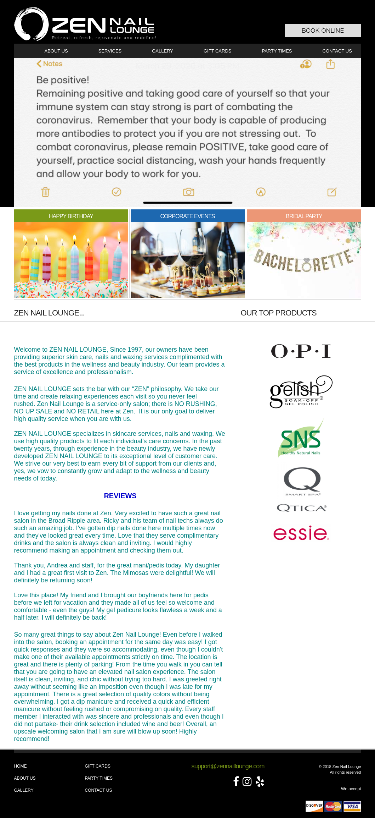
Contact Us (337, 51)
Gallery (162, 51)
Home (20, 766)
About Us (56, 51)
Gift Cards (218, 51)
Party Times (277, 51)
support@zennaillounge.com (228, 766)
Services (110, 51)
